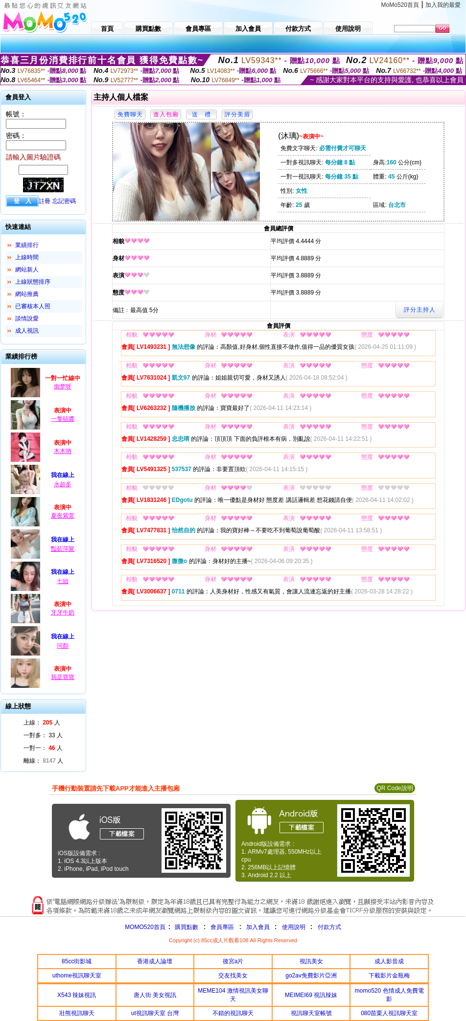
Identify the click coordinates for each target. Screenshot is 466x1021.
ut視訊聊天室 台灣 (155, 1013)
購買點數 (185, 927)
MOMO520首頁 (145, 927)
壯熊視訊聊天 (76, 1013)
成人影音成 (389, 961)
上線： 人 (41, 722)
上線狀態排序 (32, 281)
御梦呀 (62, 386)
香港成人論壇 (154, 961)
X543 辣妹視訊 (76, 995)
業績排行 (27, 245)
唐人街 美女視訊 (155, 995)
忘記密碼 (64, 201)
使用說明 (293, 927)
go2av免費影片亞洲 (311, 975)
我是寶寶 (62, 677)
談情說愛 (27, 318)
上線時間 (27, 257)
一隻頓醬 (62, 418)
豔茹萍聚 (62, 548)
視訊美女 (311, 961)
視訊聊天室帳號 (311, 1013)
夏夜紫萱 (62, 515)
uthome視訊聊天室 (76, 975)
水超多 (62, 484)
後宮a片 (233, 961)
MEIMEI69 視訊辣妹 (311, 995)
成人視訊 (27, 330)
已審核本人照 (32, 306)
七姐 (63, 581)
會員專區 (222, 927)
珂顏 (63, 645)
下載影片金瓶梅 (389, 975)
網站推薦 (27, 294)
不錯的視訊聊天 (233, 1013)
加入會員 (258, 927)
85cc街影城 (77, 961)
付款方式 (329, 927)
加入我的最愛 (443, 4)
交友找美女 (233, 975)
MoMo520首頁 (400, 4)
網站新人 (27, 269)
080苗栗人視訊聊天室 (389, 1013)
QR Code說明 (394, 788)
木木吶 (62, 451)
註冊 (44, 201)
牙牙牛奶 (62, 612)
